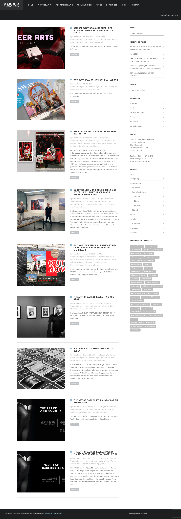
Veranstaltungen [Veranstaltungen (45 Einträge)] (137, 326)
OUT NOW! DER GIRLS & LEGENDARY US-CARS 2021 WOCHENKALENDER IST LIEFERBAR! (95, 247)
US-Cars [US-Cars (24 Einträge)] (134, 319)
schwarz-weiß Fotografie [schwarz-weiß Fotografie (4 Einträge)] (150, 297)
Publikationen (135, 188)
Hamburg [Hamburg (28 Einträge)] (147, 264)
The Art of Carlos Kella (89, 309)
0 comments (90, 39)
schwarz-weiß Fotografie (96, 360)
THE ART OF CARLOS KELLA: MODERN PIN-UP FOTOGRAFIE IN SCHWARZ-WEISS (96, 453)
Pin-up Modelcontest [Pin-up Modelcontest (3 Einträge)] (138, 293)
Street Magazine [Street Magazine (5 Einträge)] (137, 300)
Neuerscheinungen (77, 39)
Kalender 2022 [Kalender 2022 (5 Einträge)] (149, 271)
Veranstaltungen (76, 201)
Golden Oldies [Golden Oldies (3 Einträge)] (136, 264)
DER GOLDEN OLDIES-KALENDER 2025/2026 (142, 74)
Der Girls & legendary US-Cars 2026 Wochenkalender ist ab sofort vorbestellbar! (145, 67)
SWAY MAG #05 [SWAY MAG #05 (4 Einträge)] (150, 311)
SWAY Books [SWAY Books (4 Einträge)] (156, 304)
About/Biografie (135, 183)
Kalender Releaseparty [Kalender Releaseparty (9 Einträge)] (139, 275)
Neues (132, 215)
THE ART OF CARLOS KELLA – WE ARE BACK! (94, 298)
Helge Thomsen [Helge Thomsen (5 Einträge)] (137, 268)
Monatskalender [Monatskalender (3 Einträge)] (137, 282)
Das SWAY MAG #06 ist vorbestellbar (96, 80)
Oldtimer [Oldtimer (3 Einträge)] (145, 286)
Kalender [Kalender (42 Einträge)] (148, 268)
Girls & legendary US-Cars (89, 259)
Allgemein (100, 84)
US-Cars (73, 146)
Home (132, 174)
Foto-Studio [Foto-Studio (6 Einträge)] (149, 253)
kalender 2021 (90, 262)
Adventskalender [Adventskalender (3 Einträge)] (137, 246)
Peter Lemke (108, 204)
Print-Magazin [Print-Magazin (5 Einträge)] (153, 293)
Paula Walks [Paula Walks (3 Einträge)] (136, 290)
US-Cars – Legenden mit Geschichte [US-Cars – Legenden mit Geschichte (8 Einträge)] (143, 322)
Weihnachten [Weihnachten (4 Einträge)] (151, 326)
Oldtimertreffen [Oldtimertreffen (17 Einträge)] (157, 286)
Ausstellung (102, 201)
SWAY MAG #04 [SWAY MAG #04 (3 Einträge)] (136, 311)
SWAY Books (98, 42)
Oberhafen (88, 265)
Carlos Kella (76, 37)
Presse (132, 117)
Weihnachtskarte (93, 146)
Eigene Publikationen (139, 192)
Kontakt (133, 219)
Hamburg (80, 262)
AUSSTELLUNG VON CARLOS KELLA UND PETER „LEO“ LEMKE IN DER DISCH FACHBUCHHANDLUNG (95, 192)
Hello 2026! (134, 54)
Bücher (136, 201)
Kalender (87, 143)
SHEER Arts (89, 42)
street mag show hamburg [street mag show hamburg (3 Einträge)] (140, 304)
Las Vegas (103, 87)
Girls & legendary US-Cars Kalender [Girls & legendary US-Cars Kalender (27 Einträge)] (143, 260)
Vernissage (104, 412)
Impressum (134, 228)
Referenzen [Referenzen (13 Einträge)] (135, 297)
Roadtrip (84, 89)
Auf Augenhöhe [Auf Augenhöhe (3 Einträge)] (151, 246)
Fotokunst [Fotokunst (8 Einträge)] (135, 257)
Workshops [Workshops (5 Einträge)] (135, 330)
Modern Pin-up (111, 39)
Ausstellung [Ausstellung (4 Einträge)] (136, 249)
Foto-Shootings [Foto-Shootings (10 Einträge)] (136, 253)
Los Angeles (112, 87)
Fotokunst (101, 37)
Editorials (135, 210)
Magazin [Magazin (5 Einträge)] (135, 279)
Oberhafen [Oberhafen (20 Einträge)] (135, 286)
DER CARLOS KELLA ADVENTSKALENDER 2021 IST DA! (95, 132)
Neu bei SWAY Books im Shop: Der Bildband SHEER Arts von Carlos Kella (93, 30)
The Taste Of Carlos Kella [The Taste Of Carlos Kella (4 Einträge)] (139, 315)
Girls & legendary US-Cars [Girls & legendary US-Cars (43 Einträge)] (150, 257)
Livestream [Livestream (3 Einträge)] (153, 275)
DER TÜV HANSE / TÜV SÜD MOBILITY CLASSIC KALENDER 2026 (144, 60)
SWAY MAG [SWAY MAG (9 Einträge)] (135, 308)
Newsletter (136, 223)
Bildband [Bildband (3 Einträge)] (146, 249)
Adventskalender (105, 140)
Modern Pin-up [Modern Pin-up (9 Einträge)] (146, 279)
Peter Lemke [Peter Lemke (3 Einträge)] (148, 290)
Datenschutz (134, 232)
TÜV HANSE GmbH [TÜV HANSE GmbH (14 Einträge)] (157, 315)
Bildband (103, 39)
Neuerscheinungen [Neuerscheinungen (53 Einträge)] (152, 282)
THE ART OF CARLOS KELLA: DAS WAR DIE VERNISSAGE (96, 401)
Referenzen (134, 121)
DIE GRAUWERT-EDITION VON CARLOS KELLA (94, 349)
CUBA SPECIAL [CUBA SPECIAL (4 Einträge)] (157, 249)
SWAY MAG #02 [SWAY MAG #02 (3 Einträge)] (147, 308)
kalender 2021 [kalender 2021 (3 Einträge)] (136, 271)
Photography (134, 179)
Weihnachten (81, 146)
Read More (74, 54)
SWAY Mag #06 (93, 89)
